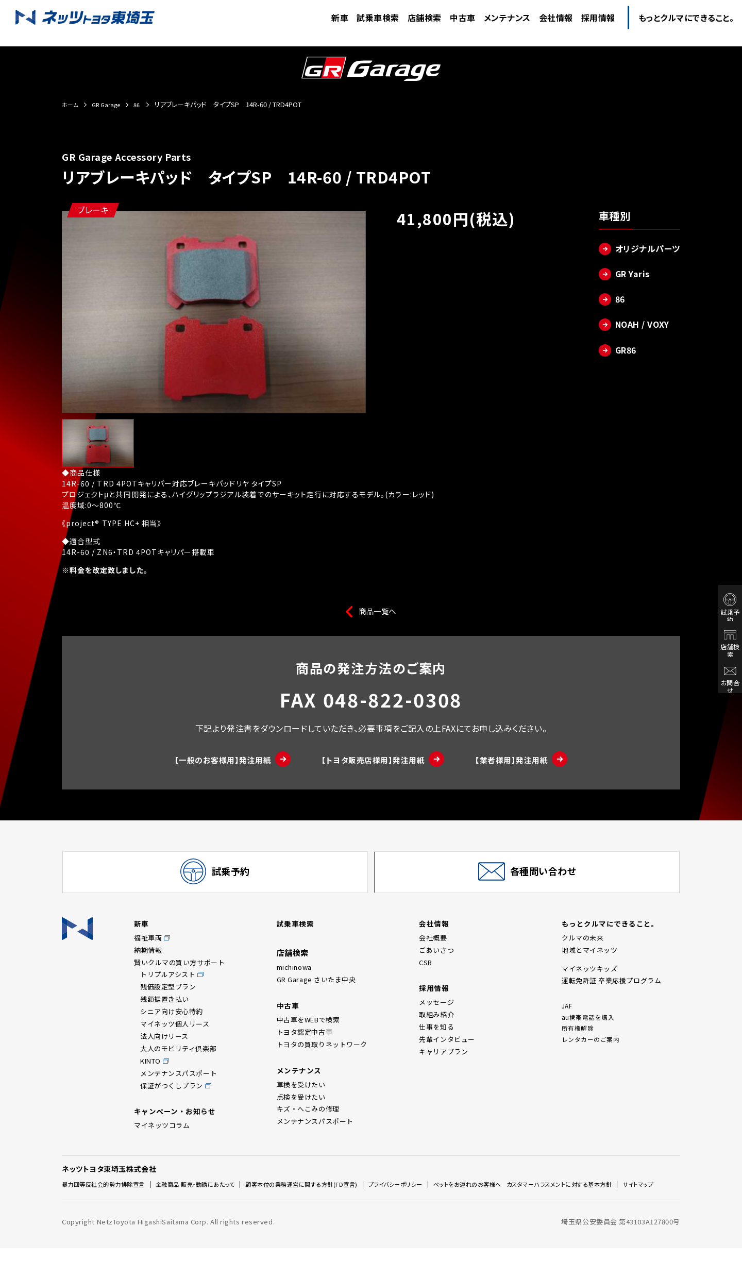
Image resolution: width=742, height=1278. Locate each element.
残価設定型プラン (168, 999)
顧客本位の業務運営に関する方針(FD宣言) (341, 1198)
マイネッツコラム (162, 1140)
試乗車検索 (297, 935)
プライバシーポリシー (449, 1198)
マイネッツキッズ (589, 981)
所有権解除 (579, 1044)
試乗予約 (721, 611)
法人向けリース (164, 1049)
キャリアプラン (443, 1066)
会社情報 (435, 935)
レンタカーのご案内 (593, 1056)
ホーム (71, 104)
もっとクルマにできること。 (614, 935)
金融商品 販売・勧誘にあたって (217, 1198)
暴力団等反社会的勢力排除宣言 (111, 1198)
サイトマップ (214, 1216)
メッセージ (436, 1016)
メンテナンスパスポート (178, 1086)
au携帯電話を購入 (590, 1031)
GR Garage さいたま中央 (316, 992)
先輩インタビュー (447, 1053)
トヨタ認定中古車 (304, 1046)
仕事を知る (436, 1041)
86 (145, 104)
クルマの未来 (582, 950)
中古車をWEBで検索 (308, 1034)
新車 (142, 935)
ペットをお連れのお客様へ (532, 1198)
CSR (425, 975)
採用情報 (435, 1001)
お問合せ (721, 682)
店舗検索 (721, 646)
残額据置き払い (164, 1012)
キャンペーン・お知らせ (178, 1125)
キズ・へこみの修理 (308, 1125)
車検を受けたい (301, 1100)
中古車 (289, 1019)
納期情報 (148, 963)
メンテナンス (301, 1085)
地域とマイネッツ (589, 963)
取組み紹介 (436, 1029)
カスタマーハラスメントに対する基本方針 (123, 1216)
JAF (568, 1019)
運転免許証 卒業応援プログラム (611, 993)
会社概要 (433, 950)
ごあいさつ (436, 963)
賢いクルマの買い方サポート (179, 975)
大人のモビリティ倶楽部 (178, 1061)
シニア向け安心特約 (171, 1024)
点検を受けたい (301, 1112)
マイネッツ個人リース (175, 1036)
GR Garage (110, 104)
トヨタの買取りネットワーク (322, 1059)
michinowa (294, 980)
